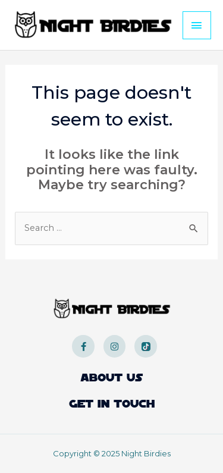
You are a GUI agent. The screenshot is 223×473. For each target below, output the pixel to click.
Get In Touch (112, 404)
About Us (111, 378)
